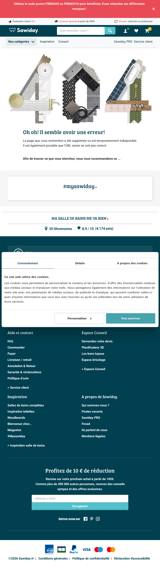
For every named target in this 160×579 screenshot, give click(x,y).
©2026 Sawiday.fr (21, 558)
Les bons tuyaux (93, 353)
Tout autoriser (130, 318)
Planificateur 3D (93, 347)
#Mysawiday (16, 436)
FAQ (10, 341)
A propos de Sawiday (99, 396)
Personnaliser (79, 318)
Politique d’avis (18, 378)
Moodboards (16, 417)
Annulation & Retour (22, 366)
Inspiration (47, 41)
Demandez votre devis (97, 341)
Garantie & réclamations (24, 372)
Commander (16, 347)
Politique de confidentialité (90, 558)
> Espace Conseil (93, 369)
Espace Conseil (94, 332)
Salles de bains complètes (26, 405)
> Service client (18, 387)
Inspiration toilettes (21, 411)
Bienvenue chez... (20, 424)
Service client (143, 41)
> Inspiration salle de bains (26, 445)
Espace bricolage (93, 360)
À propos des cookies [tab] (132, 263)
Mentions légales (93, 436)
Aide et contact (20, 332)
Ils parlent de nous (94, 430)
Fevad (86, 424)
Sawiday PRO (123, 41)
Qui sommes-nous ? (95, 405)
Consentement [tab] (28, 263)
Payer (12, 353)
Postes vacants (92, 411)
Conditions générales (53, 558)
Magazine (14, 430)
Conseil (63, 41)
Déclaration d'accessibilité (132, 558)
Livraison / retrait (19, 360)
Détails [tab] (80, 263)
